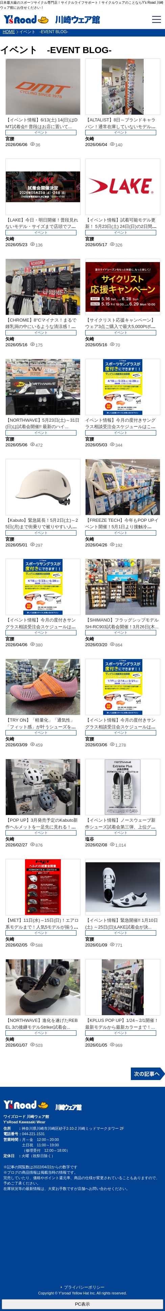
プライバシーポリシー (84, 1287)
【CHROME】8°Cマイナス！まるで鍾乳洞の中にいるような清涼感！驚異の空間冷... (40, 327)
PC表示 (82, 1304)
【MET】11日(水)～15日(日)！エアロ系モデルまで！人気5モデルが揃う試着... (42, 927)
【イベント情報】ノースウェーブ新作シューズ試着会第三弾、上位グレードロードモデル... (120, 827)
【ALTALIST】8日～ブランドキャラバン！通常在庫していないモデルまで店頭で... (120, 126)
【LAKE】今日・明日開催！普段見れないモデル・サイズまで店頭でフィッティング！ (41, 226)
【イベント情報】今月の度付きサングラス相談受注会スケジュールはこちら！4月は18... (40, 626)
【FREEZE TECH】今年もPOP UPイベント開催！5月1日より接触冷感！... (122, 527)
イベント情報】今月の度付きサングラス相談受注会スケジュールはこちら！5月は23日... (120, 427)
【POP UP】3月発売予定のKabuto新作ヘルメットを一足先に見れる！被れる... (41, 827)
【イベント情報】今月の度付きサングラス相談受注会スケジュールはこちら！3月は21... (120, 727)
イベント (41, 132)
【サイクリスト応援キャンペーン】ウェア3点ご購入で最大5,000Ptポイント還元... (120, 327)
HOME (9, 31)
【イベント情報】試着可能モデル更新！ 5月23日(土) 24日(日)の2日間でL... (121, 226)
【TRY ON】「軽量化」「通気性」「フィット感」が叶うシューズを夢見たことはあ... (40, 727)
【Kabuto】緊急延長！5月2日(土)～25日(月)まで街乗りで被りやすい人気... (41, 527)
